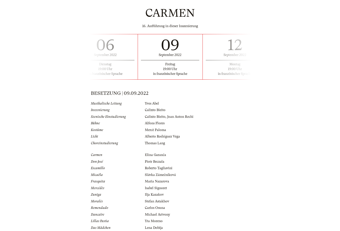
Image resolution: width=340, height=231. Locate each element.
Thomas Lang (155, 143)
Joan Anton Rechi (180, 117)
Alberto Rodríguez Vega (162, 136)
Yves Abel (152, 103)
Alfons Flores (155, 123)
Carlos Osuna (155, 208)
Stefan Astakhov (157, 201)
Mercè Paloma (155, 130)
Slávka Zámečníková (160, 175)
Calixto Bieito (155, 110)
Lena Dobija (154, 228)
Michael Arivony (157, 214)
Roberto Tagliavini (158, 168)
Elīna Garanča (155, 155)
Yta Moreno (154, 221)
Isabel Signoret (156, 188)
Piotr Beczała (154, 162)
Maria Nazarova (157, 181)
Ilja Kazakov (154, 195)
